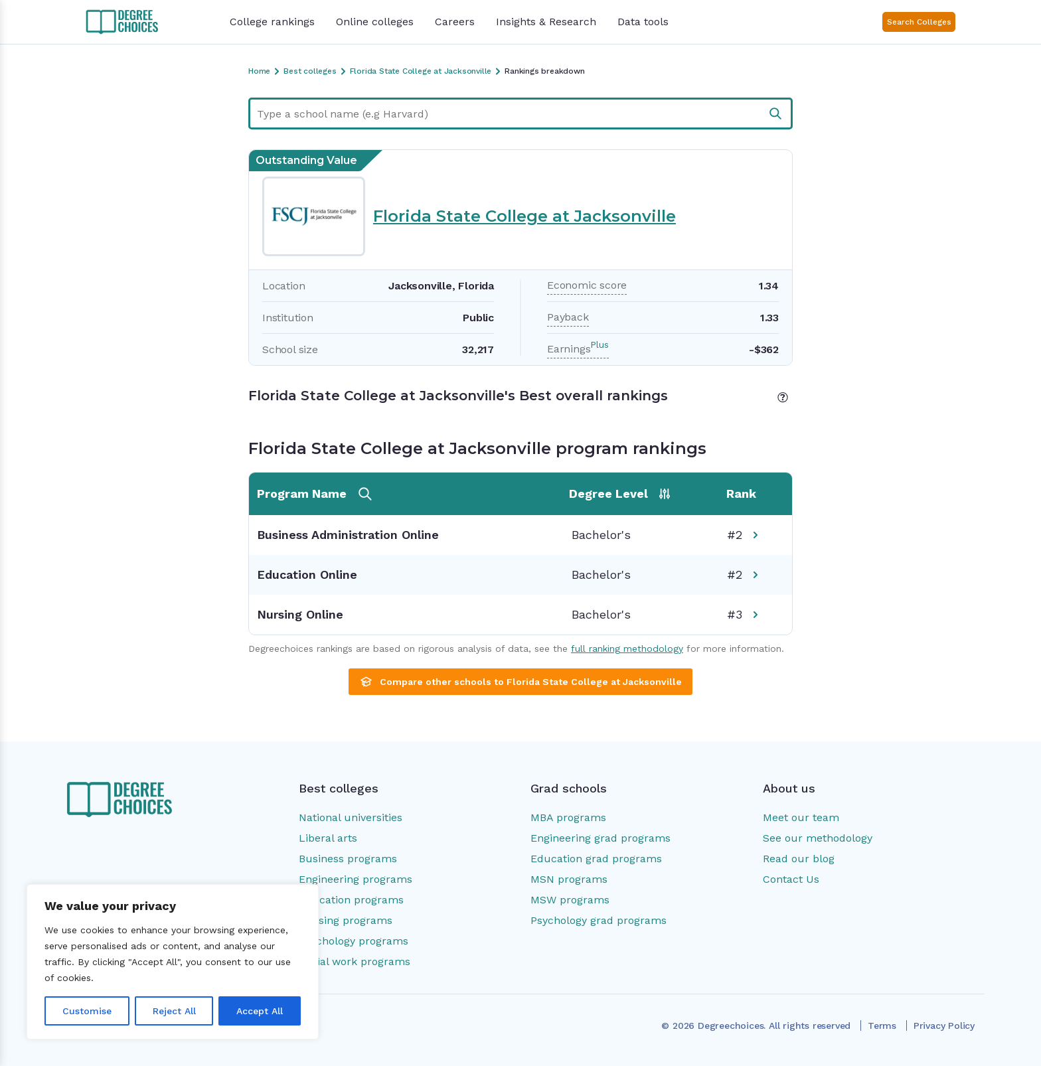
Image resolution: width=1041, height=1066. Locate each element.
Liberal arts (328, 838)
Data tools (643, 21)
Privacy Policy (944, 1025)
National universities (350, 817)
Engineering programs (355, 879)
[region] (173, 961)
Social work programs (354, 961)
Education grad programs (596, 858)
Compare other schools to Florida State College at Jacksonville (520, 681)
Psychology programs (353, 941)
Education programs (351, 899)
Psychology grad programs (598, 920)
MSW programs (569, 899)
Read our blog (799, 858)
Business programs (348, 858)
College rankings (272, 21)
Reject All (174, 1011)
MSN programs (568, 879)
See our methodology (817, 838)
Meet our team (801, 817)
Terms (882, 1025)
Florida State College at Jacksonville (524, 216)
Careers (455, 21)
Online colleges (375, 21)
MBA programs (568, 817)
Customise (87, 1011)
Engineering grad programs (600, 838)
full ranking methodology (627, 648)
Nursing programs (345, 920)
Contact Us (791, 879)
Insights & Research (546, 21)
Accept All (259, 1011)
